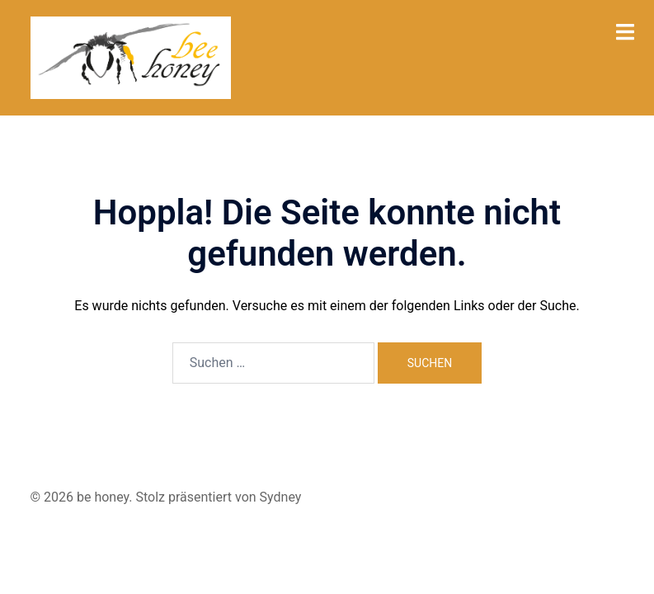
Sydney (281, 497)
